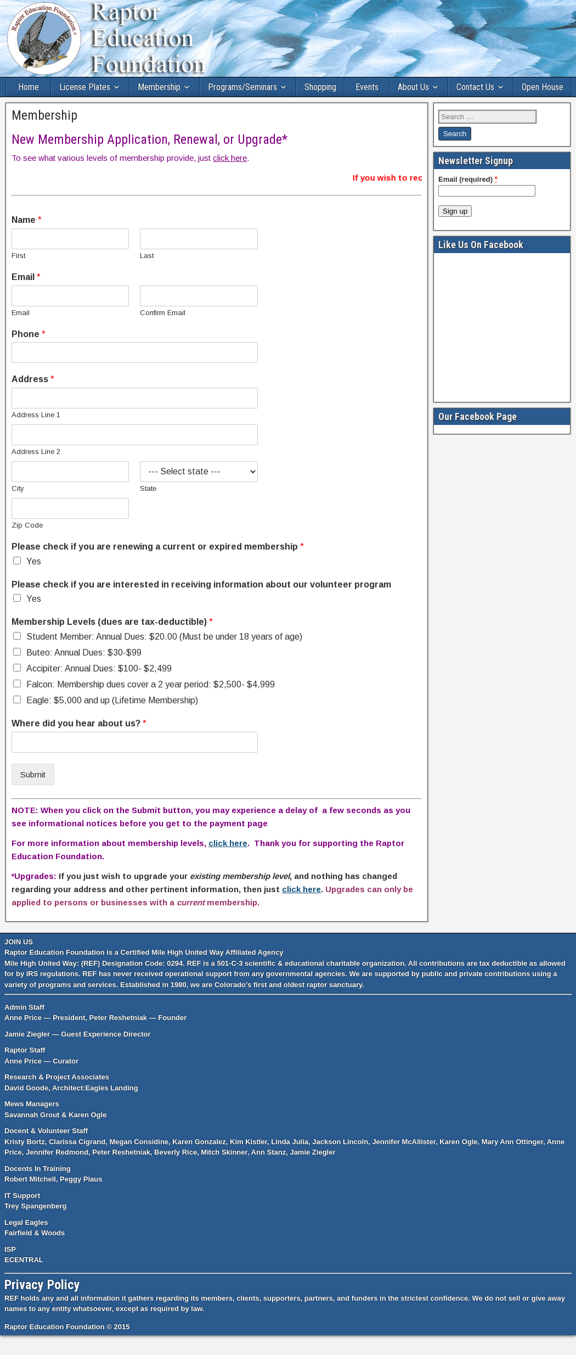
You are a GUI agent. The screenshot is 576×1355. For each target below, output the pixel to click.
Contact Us (475, 87)
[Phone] (135, 352)
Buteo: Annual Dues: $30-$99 (84, 652)
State (148, 488)
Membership (159, 87)
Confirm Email (162, 313)
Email (26, 277)
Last (147, 255)
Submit (33, 774)
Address (33, 379)
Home (28, 87)
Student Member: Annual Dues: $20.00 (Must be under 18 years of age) (164, 636)
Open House (542, 87)
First (18, 255)
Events (367, 87)
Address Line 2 (36, 451)
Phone (29, 334)
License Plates (84, 87)
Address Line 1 (36, 415)
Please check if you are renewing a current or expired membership (158, 546)
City (18, 488)
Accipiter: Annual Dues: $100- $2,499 (99, 668)
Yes (33, 561)
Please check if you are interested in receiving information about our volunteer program (201, 584)
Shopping (320, 87)
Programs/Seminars (242, 87)
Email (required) (468, 179)
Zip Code (27, 525)
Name (27, 220)
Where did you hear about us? (79, 723)
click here (230, 158)
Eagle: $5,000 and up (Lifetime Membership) (112, 700)
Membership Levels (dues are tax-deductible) (112, 621)
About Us (413, 87)
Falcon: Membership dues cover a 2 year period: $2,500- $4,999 (150, 684)
